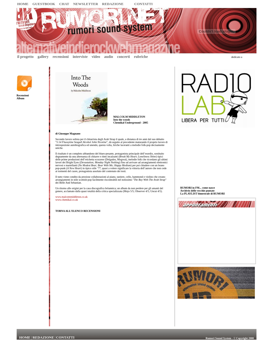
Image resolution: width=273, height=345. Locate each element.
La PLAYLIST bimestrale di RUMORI (202, 193)
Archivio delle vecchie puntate (197, 190)
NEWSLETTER (85, 4)
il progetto (25, 57)
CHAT (64, 4)
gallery (43, 57)
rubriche (141, 57)
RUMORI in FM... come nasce (197, 187)
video (96, 57)
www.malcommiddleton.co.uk (71, 196)
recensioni (61, 57)
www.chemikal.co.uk (66, 199)
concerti (123, 57)
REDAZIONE (113, 4)
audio (108, 57)
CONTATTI (143, 4)
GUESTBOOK (44, 4)
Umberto (249, 57)
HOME (23, 4)
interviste (80, 57)
